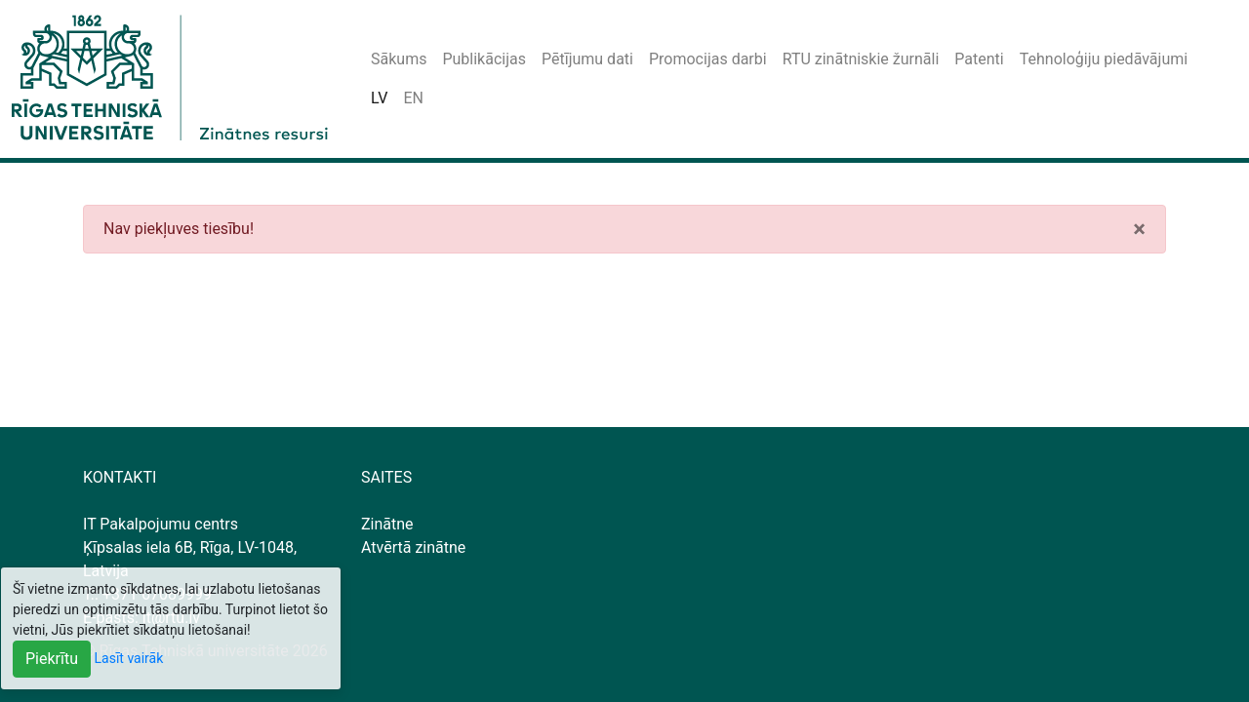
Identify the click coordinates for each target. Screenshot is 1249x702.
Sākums (398, 59)
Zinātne (387, 524)
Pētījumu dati (587, 59)
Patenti (978, 59)
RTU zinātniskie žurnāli (861, 59)
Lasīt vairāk (129, 658)
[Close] (1139, 229)
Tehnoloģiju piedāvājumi (1104, 59)
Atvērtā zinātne (413, 547)
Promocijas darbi (708, 59)
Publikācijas (484, 59)
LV (379, 98)
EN (413, 98)
